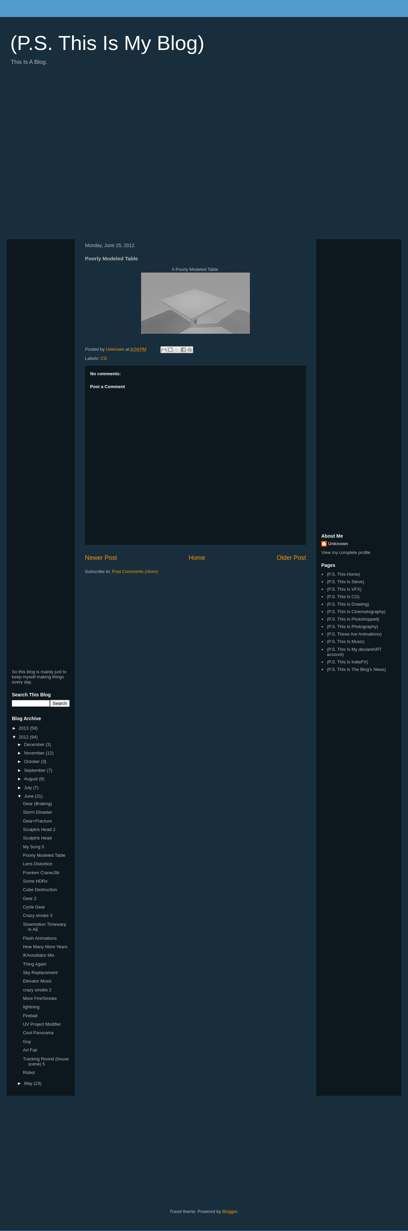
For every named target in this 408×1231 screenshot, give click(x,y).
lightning (31, 1006)
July (28, 787)
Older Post (291, 557)
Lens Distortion (37, 863)
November (35, 753)
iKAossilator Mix (38, 955)
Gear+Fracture (37, 820)
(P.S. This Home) (343, 574)
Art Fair (30, 1050)
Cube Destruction (40, 889)
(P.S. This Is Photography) (352, 626)
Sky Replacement (40, 972)
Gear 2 (29, 898)
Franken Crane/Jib (41, 872)
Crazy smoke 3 (37, 915)
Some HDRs (35, 881)
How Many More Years (45, 946)
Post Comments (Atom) (135, 571)
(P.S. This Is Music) (345, 641)
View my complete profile (345, 552)
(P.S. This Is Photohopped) (353, 619)
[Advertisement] (76, 155)
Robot (29, 1072)
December (35, 744)
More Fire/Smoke (40, 998)
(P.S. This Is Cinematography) (356, 611)
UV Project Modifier (42, 1024)
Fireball (30, 1015)
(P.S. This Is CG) (343, 596)
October (32, 761)
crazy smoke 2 (37, 989)
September (35, 770)
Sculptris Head (37, 837)
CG (104, 358)
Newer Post (101, 557)
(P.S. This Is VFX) (344, 589)
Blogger (229, 1211)
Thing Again (34, 964)
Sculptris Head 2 (39, 829)
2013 (24, 728)
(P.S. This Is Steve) (345, 581)
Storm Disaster (37, 812)
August (31, 778)
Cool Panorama (38, 1032)
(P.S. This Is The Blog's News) (356, 669)
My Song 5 (33, 846)
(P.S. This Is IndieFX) (347, 661)
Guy (27, 1041)
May (29, 1083)
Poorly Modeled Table (44, 855)
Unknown (338, 543)
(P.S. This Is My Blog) (107, 43)
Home (197, 557)
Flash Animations (39, 938)
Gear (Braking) (37, 803)
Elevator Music (37, 981)
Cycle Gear (34, 906)
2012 (24, 737)
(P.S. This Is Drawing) (348, 604)
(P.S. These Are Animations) (354, 634)
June (29, 796)
